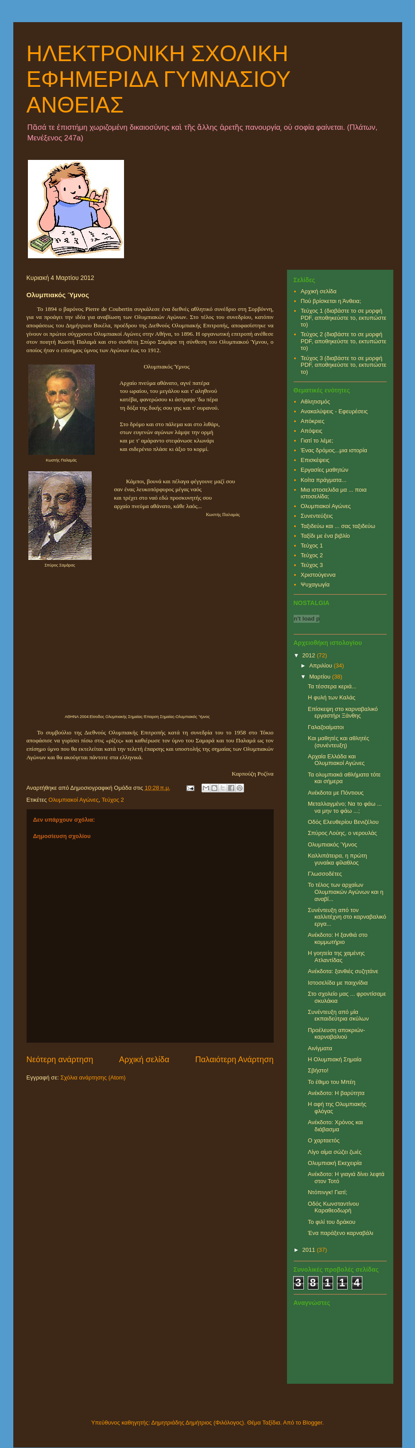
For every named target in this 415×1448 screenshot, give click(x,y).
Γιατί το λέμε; (317, 440)
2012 (310, 655)
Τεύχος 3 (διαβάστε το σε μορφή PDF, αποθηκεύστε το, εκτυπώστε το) (344, 365)
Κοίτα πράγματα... (323, 480)
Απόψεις (311, 430)
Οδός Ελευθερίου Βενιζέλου (343, 822)
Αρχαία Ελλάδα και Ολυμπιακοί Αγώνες (336, 760)
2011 (310, 1249)
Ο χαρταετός (324, 1140)
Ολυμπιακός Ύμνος (332, 844)
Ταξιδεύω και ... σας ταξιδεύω (338, 526)
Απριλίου (321, 665)
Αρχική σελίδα (144, 1059)
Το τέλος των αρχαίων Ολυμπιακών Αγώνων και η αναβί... (346, 891)
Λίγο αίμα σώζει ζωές (334, 1152)
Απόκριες (313, 421)
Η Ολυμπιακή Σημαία (334, 1059)
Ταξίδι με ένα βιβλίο (325, 535)
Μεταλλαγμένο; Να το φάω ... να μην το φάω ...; (345, 807)
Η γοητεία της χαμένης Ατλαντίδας (336, 956)
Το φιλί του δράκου (331, 1222)
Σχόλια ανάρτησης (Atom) (92, 1077)
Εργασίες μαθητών (325, 469)
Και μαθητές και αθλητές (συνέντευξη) (338, 742)
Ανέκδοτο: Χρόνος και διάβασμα (335, 1126)
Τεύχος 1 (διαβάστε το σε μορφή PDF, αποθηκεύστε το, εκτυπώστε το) (344, 317)
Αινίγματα (320, 1048)
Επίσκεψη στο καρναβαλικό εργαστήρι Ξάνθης (343, 712)
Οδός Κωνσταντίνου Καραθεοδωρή (333, 1207)
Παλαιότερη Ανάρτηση (234, 1059)
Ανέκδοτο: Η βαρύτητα (336, 1093)
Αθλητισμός (315, 401)
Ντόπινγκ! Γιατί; (327, 1192)
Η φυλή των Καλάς (331, 697)
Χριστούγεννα (318, 574)
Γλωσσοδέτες (325, 873)
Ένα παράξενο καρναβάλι (340, 1233)
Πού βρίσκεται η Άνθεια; (331, 301)
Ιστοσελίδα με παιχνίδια (338, 982)
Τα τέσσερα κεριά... (332, 686)
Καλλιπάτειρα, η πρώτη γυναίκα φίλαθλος (337, 859)
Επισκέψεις (315, 460)
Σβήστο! (318, 1070)
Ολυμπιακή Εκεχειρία (335, 1163)
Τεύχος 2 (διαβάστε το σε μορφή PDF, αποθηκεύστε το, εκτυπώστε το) (344, 341)
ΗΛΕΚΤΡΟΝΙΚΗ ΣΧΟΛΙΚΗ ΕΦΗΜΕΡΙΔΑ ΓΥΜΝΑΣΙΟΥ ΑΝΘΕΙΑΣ (159, 79)
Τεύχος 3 (312, 565)
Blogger (312, 1422)
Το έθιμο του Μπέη (331, 1082)
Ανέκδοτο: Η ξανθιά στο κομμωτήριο (338, 938)
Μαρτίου (320, 676)
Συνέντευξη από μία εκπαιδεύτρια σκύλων (338, 1015)
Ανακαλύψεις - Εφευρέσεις (334, 411)
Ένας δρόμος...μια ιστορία (334, 450)
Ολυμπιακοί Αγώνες (73, 799)
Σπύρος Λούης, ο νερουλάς (342, 833)
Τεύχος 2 (113, 799)
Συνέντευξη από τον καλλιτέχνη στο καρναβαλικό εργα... (347, 917)
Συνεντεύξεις (317, 515)
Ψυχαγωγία (315, 584)
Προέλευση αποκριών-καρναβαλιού (336, 1033)
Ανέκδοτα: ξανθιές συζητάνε (343, 971)
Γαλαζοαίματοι (326, 727)
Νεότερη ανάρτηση (60, 1059)
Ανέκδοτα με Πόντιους (336, 792)
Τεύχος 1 (312, 545)
